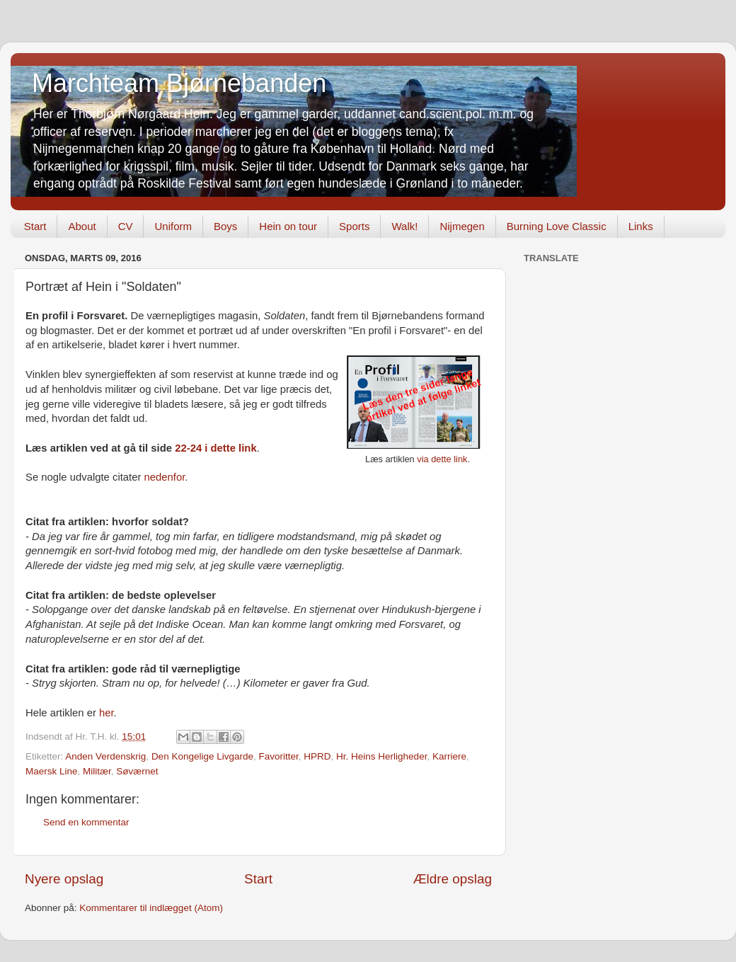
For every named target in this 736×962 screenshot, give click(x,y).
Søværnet (137, 771)
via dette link (442, 459)
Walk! (404, 226)
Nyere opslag (64, 878)
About (82, 226)
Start (35, 226)
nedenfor (164, 477)
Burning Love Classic (556, 226)
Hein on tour (288, 226)
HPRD (317, 756)
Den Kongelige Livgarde (202, 756)
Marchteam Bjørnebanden (179, 83)
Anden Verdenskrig (105, 756)
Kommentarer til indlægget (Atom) (151, 908)
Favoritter (279, 756)
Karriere (449, 756)
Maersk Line (51, 771)
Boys (225, 226)
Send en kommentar (86, 822)
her (106, 712)
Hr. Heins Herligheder (381, 756)
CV (125, 226)
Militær (97, 771)
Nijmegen (461, 226)
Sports (354, 226)
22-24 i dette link (216, 448)
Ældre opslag (452, 878)
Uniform (173, 226)
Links (640, 226)
